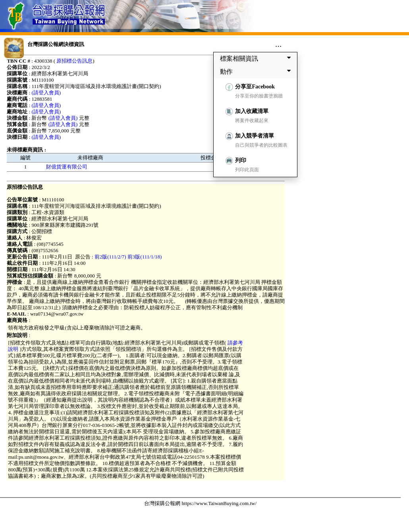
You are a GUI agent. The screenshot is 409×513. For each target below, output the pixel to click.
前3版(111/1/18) (144, 257)
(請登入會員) (46, 93)
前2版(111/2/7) (110, 257)
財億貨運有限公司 (66, 167)
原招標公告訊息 (74, 61)
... (278, 44)
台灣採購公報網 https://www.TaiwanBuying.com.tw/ (200, 503)
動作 (257, 71)
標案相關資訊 (257, 58)
